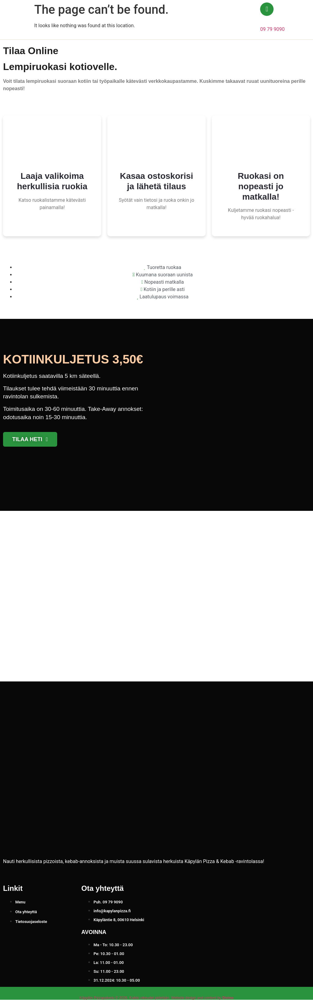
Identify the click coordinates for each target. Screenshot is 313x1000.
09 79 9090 (272, 29)
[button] (294, 19)
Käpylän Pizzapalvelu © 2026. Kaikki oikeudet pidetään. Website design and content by (156, 998)
